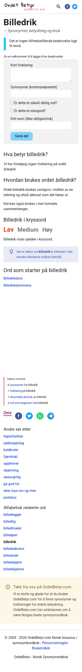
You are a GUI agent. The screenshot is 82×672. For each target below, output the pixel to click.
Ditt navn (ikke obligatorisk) (31, 119)
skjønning (11, 470)
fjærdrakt (10, 457)
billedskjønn (12, 562)
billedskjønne (13, 569)
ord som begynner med (24, 403)
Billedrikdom (13, 278)
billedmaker (12, 528)
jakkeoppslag (13, 443)
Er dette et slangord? (28, 111)
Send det (21, 136)
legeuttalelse (13, 436)
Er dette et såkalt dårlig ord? (33, 103)
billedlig (9, 521)
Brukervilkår (41, 648)
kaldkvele (10, 450)
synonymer (16, 385)
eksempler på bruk (21, 397)
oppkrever (11, 463)
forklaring (16, 390)
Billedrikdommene (17, 285)
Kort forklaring (21, 65)
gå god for (11, 484)
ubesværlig (12, 477)
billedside (10, 555)
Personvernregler (55, 643)
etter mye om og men (19, 491)
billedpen (10, 535)
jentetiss (9, 497)
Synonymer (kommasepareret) (33, 87)
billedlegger (12, 515)
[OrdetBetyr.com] (25, 7)
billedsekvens (13, 549)
